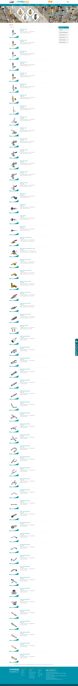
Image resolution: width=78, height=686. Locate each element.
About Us (29, 4)
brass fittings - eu (32, 673)
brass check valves (31, 306)
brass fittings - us (62, 37)
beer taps (29, 32)
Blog (61, 4)
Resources (37, 4)
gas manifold (30, 328)
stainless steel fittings (63, 32)
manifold (30, 670)
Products (13, 4)
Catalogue (39, 670)
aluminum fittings (62, 42)
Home (21, 4)
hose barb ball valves (31, 241)
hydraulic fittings (62, 39)
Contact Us (53, 4)
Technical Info (40, 673)
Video (39, 672)
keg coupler (29, 142)
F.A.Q (39, 676)
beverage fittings (24, 32)
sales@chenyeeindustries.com (31, 664)
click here (38, 664)
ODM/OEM (45, 4)
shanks (29, 197)
